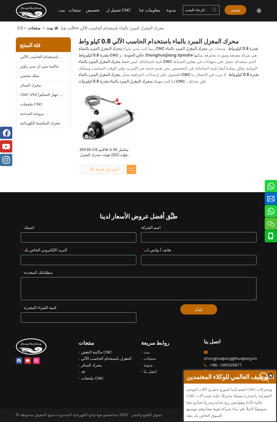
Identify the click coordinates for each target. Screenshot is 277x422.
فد (83, 371)
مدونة (148, 365)
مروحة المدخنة (32, 113)
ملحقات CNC (31, 104)
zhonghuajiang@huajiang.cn (230, 358)
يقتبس (235, 11)
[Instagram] (36, 360)
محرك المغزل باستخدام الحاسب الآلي (45, 56)
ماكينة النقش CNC (96, 352)
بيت (147, 352)
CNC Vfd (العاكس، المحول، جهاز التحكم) (45, 94)
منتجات (150, 358)
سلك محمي (29, 75)
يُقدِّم (198, 309)
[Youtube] (28, 360)
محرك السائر (30, 85)
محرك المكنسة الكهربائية (40, 123)
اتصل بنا (150, 371)
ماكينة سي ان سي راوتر (39, 66)
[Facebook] (19, 360)
